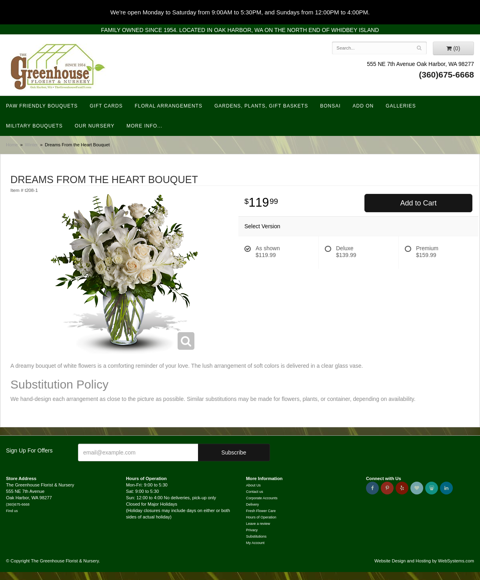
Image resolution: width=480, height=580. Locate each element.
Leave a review (258, 524)
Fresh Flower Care (261, 511)
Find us (12, 511)
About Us (253, 485)
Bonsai (330, 106)
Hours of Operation (261, 517)
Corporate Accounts (262, 498)
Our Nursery (94, 126)
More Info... (144, 126)
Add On (363, 106)
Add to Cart (418, 203)
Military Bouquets (34, 126)
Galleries (401, 106)
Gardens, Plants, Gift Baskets (261, 106)
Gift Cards (106, 106)
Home (12, 144)
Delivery (252, 504)
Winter (31, 144)
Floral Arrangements (168, 106)
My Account (255, 543)
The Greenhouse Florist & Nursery (58, 68)
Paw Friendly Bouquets (42, 106)
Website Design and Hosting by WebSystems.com (424, 560)
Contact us (254, 492)
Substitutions (256, 536)
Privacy (252, 530)
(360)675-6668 (446, 74)
